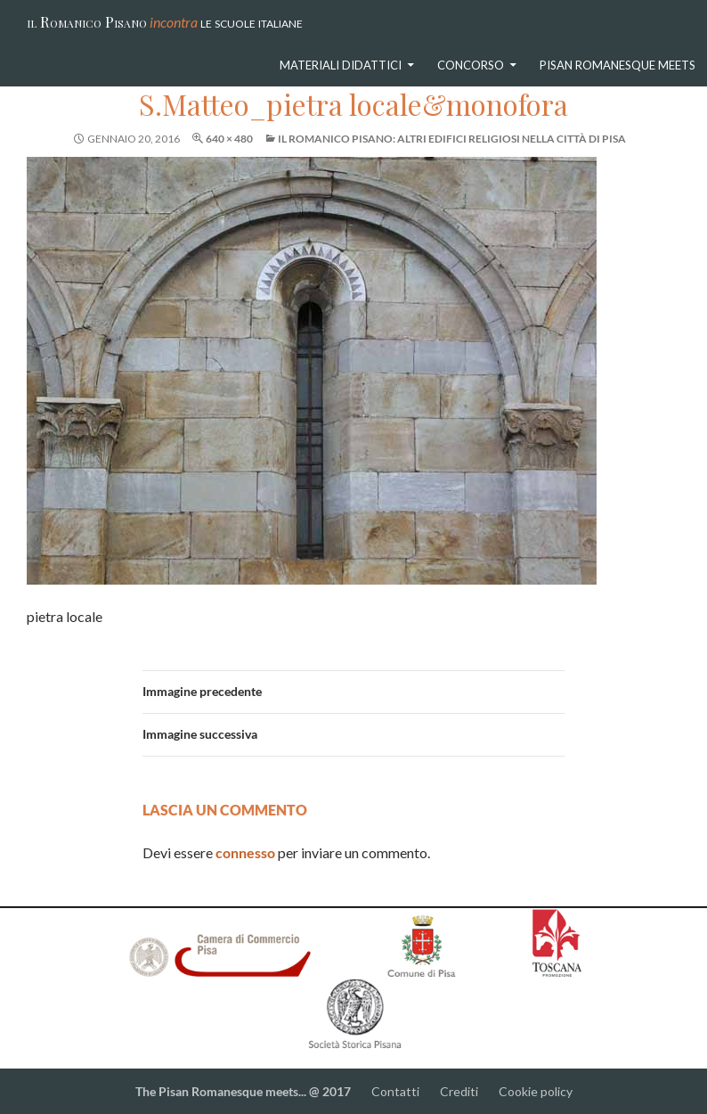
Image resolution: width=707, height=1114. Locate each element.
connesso (245, 852)
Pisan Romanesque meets (617, 65)
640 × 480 (229, 138)
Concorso (470, 65)
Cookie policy (536, 1091)
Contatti (396, 1091)
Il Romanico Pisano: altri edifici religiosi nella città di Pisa (452, 138)
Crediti (459, 1091)
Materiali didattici (341, 65)
